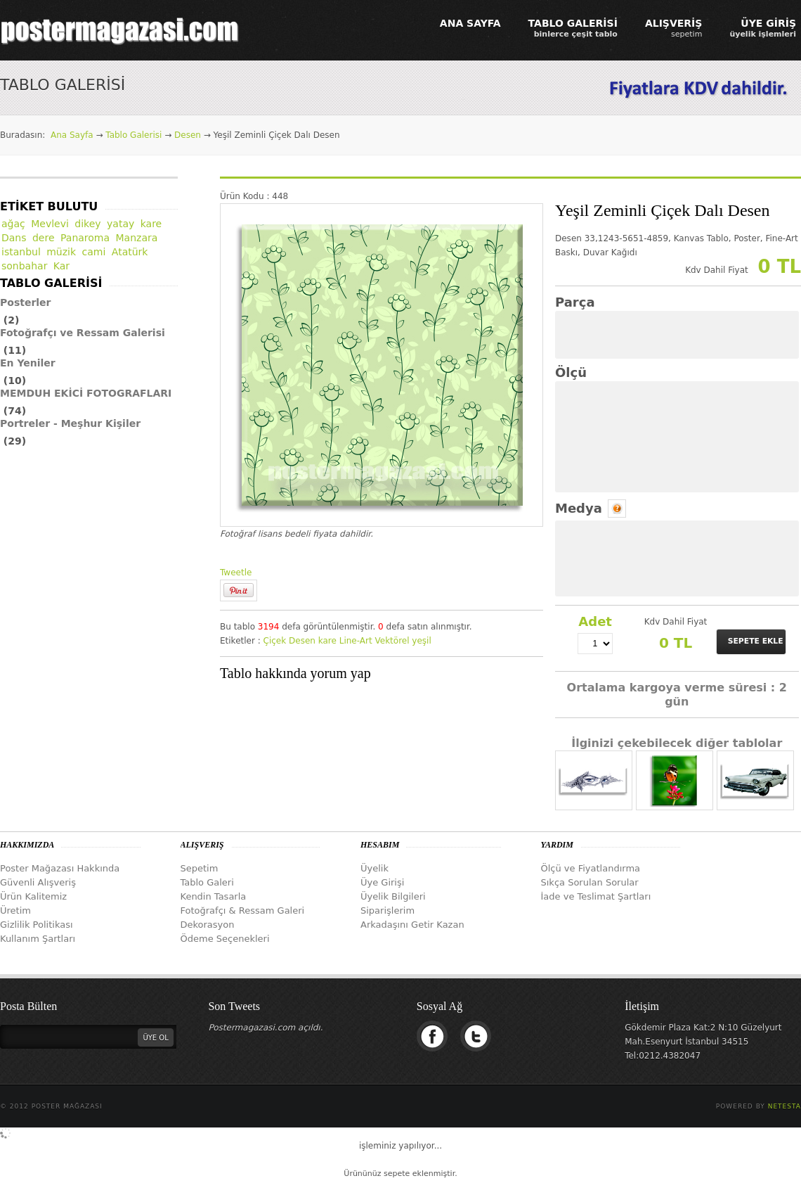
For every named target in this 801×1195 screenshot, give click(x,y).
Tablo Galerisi (133, 135)
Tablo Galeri (207, 882)
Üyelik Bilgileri (393, 896)
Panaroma (85, 237)
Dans (14, 237)
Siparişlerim (387, 910)
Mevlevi (50, 223)
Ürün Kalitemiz (33, 896)
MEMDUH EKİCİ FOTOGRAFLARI (85, 393)
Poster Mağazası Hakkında (59, 868)
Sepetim (200, 868)
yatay (120, 223)
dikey (87, 223)
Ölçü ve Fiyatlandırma (591, 868)
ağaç (13, 223)
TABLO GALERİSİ (573, 28)
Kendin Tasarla (214, 896)
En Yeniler (28, 363)
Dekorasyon (208, 924)
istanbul (21, 251)
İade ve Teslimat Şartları (596, 896)
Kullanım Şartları (37, 938)
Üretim (15, 910)
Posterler (25, 302)
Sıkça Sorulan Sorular (590, 882)
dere (43, 237)
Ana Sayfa (72, 135)
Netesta (784, 1106)
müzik (61, 251)
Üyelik (374, 868)
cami (94, 251)
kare (327, 641)
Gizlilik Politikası (36, 924)
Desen (187, 135)
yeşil (421, 641)
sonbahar (24, 265)
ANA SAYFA (470, 23)
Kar (61, 265)
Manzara (137, 237)
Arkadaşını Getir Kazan (412, 924)
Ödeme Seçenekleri (225, 938)
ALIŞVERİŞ (674, 28)
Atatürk (130, 251)
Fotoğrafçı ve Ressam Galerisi (82, 332)
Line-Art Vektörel (374, 641)
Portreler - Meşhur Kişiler (70, 423)
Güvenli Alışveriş (38, 882)
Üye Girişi (382, 882)
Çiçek (275, 641)
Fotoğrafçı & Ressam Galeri (243, 910)
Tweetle (236, 572)
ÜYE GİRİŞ (762, 28)
